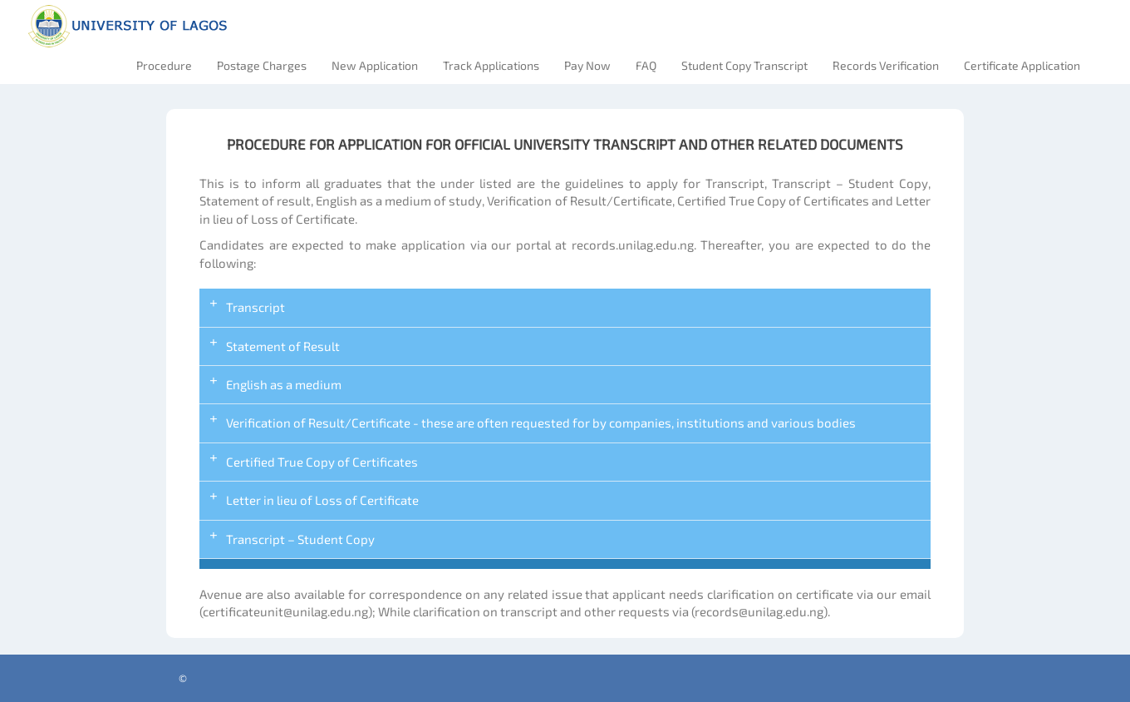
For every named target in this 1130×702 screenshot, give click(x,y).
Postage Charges (262, 65)
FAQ (646, 65)
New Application (375, 65)
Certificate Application (1022, 65)
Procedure (164, 65)
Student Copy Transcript (744, 65)
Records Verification (886, 65)
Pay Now (587, 65)
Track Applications (491, 65)
